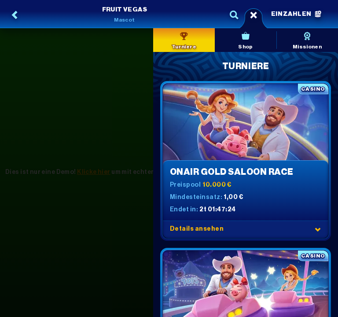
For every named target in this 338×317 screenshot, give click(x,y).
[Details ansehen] (317, 229)
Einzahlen (296, 14)
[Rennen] (253, 15)
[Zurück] (15, 15)
